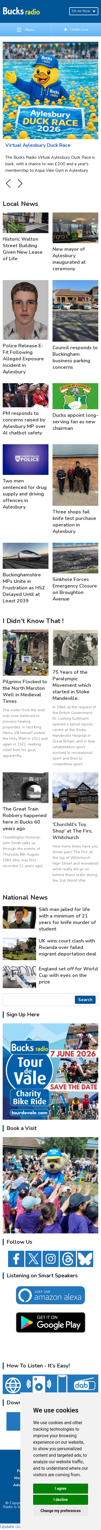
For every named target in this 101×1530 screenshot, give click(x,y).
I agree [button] (60, 1488)
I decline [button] (60, 1499)
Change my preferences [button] (60, 1511)
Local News (20, 203)
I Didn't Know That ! (33, 621)
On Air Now (84, 11)
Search (85, 1000)
